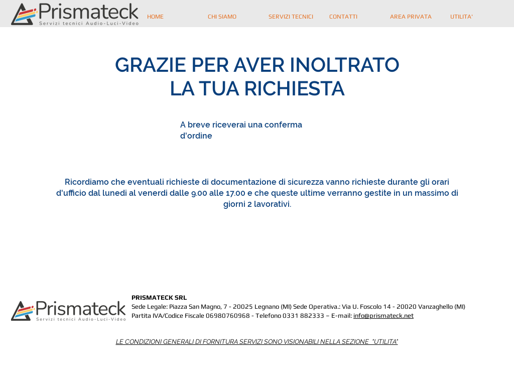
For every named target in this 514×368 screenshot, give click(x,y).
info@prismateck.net (383, 315)
